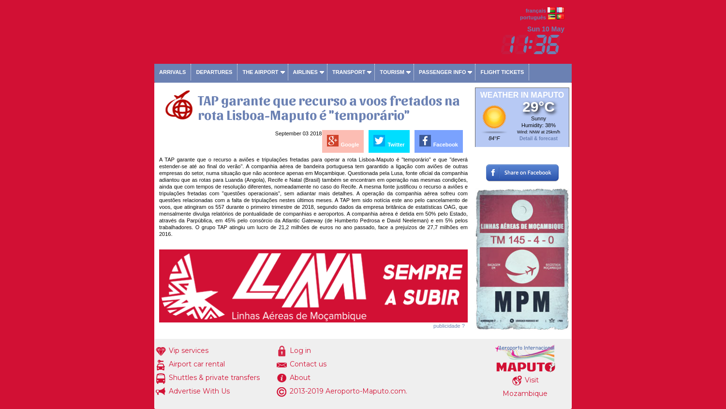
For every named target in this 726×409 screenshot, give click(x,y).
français (536, 11)
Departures (214, 72)
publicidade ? (449, 326)
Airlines (305, 72)
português (533, 17)
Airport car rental (197, 364)
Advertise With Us (199, 391)
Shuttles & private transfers (214, 377)
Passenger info (442, 72)
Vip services (188, 350)
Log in (300, 350)
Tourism (392, 72)
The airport (260, 72)
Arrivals (172, 72)
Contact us (308, 364)
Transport (348, 72)
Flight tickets (502, 72)
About (300, 377)
